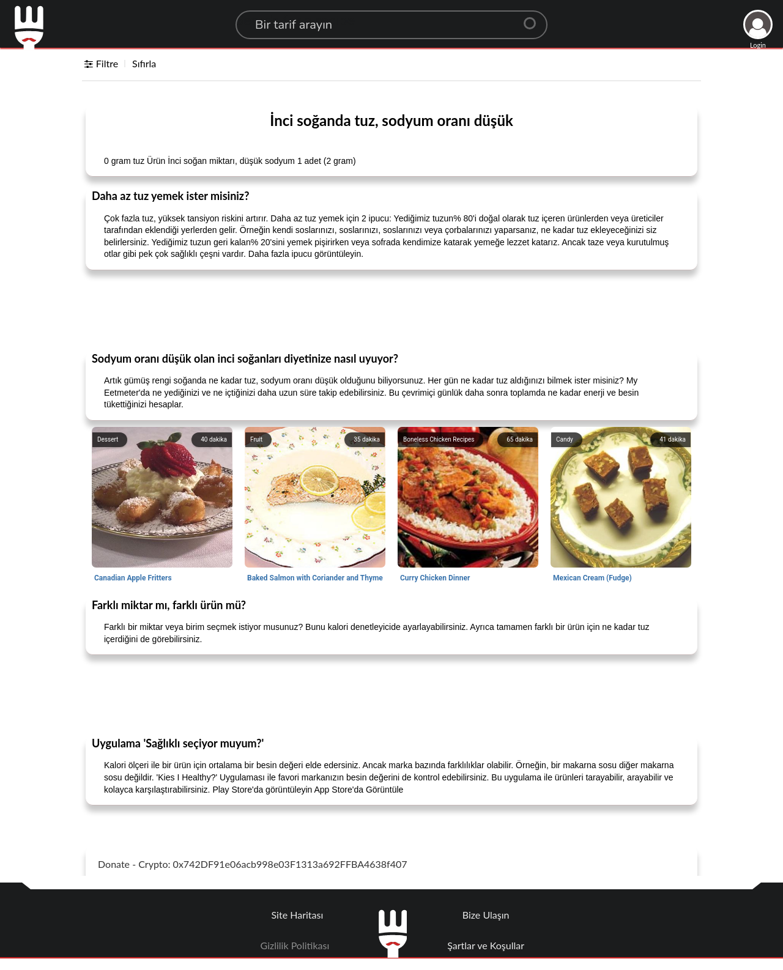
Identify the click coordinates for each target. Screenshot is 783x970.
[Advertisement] (391, 310)
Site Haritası (298, 914)
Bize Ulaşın (486, 914)
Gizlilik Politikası (295, 945)
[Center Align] (534, 18)
